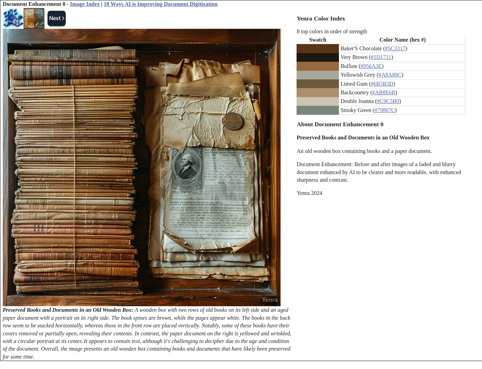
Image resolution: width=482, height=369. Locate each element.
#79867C (384, 110)
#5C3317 (395, 48)
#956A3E (371, 66)
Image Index (85, 4)
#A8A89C (390, 75)
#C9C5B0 (388, 101)
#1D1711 (381, 57)
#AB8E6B (384, 92)
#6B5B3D (382, 84)
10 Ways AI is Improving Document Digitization (160, 4)
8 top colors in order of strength (332, 31)
